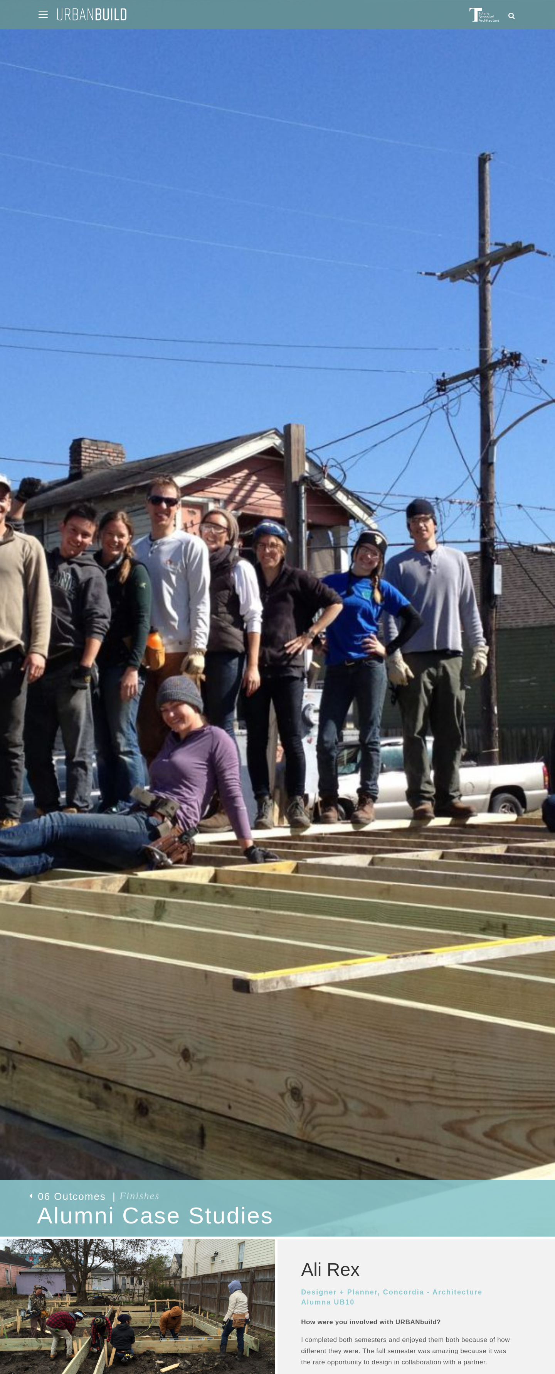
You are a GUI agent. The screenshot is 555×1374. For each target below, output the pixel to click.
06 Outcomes (94, 1196)
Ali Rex (330, 1269)
